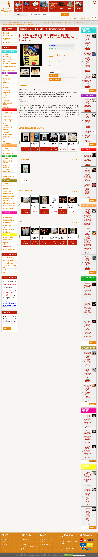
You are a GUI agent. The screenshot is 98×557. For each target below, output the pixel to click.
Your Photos (6, 270)
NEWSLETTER (6, 312)
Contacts (5, 544)
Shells (35, 5)
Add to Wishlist (54, 80)
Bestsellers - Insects (88, 95)
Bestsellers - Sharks (88, 205)
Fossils (61, 5)
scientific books (22, 22)
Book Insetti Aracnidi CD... (44, 206)
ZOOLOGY (53, 48)
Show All (74, 160)
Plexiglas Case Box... (34, 206)
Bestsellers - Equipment (85, 467)
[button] (20, 142)
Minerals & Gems (18, 6)
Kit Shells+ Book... (53, 144)
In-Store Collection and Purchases (29, 548)
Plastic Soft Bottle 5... (25, 238)
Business (5, 539)
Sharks (44, 5)
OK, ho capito (68, 555)
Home (75, 18)
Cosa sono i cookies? (79, 555)
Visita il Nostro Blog (8, 258)
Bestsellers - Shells (87, 149)
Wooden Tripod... (61, 206)
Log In (71, 18)
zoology (30, 22)
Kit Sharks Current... (34, 144)
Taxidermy (70, 5)
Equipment (79, 5)
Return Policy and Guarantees (68, 542)
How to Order (26, 539)
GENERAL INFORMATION (9, 277)
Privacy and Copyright (67, 548)
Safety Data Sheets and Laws (9, 266)
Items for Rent (26, 544)
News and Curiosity (8, 263)
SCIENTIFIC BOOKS (55, 45)
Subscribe (7, 329)
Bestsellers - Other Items (87, 278)
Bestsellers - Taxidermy (85, 410)
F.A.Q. (4, 542)
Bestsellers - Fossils (88, 348)
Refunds (63, 546)
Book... (70, 237)
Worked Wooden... (71, 206)
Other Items (53, 5)
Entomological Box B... (34, 238)
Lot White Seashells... (71, 144)
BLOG (88, 18)
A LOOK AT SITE (7, 29)
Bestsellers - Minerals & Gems (86, 30)
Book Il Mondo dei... (25, 175)
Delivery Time (46, 544)
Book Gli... (43, 143)
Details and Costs (47, 539)
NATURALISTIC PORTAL (9, 254)
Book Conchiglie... (25, 144)
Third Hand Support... (53, 206)
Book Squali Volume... (62, 144)
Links (4, 272)
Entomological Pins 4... (25, 206)
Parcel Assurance (47, 542)
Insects (27, 5)
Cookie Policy (65, 551)
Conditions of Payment (28, 542)
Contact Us (82, 18)
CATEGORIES (6, 48)
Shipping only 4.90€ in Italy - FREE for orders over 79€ (42, 28)
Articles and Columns (8, 260)
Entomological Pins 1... (53, 238)
